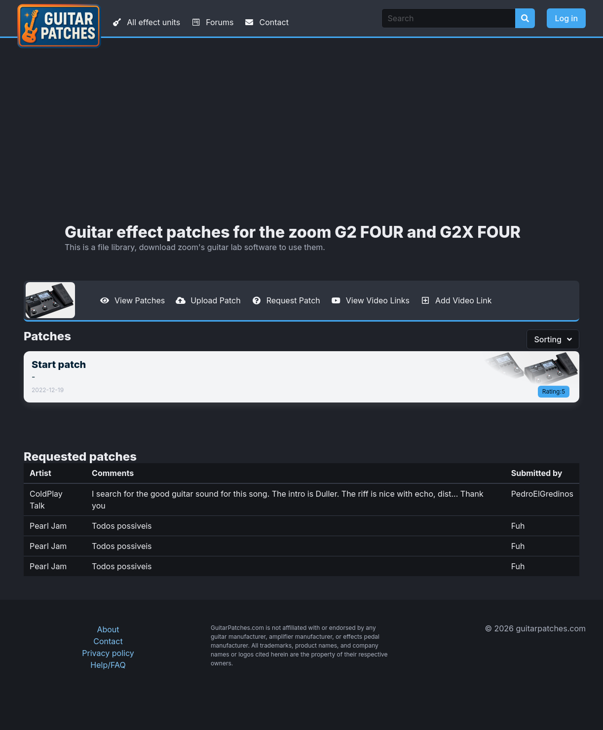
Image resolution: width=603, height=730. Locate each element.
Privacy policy (108, 653)
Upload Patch (208, 300)
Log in (566, 18)
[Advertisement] (301, 131)
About (108, 629)
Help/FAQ (107, 665)
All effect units (145, 22)
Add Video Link (455, 300)
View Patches (132, 300)
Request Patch (285, 300)
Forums (211, 22)
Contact (265, 22)
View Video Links (370, 300)
